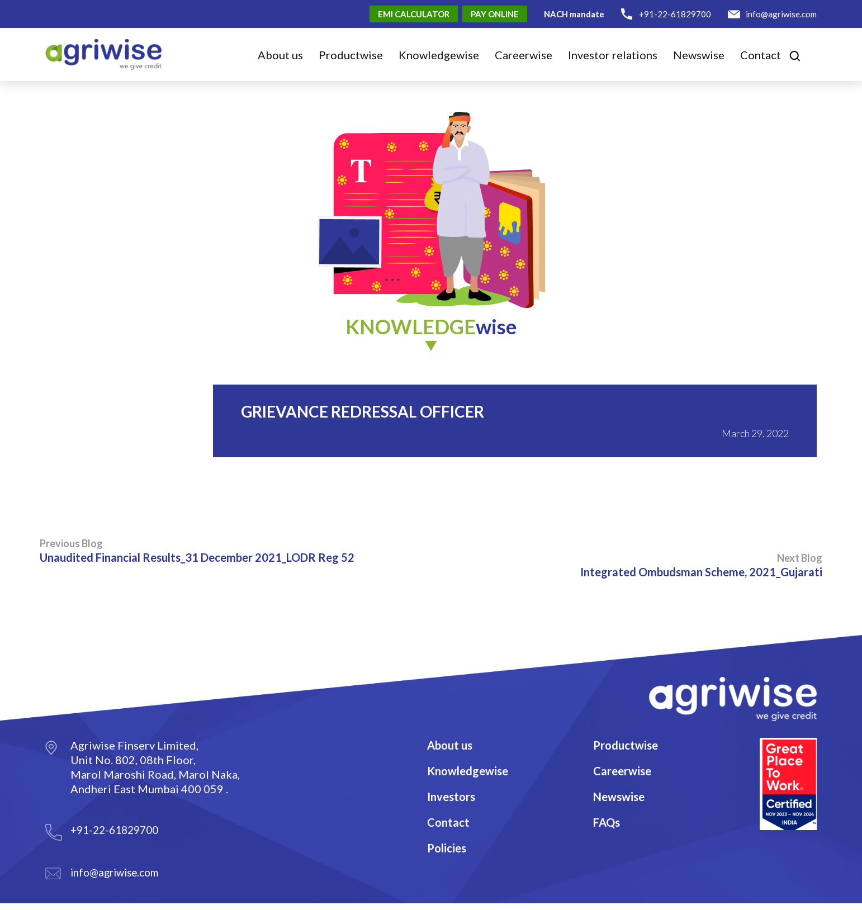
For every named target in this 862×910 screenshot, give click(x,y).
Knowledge (439, 54)
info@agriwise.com (781, 14)
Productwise (625, 745)
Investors (451, 796)
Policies (446, 848)
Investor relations (612, 54)
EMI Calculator (413, 14)
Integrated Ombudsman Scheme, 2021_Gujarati (701, 565)
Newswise (698, 54)
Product (351, 54)
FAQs (606, 822)
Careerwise (622, 771)
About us (280, 54)
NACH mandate (574, 14)
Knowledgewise (467, 771)
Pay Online (495, 14)
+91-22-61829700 (675, 14)
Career (523, 54)
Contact (760, 54)
